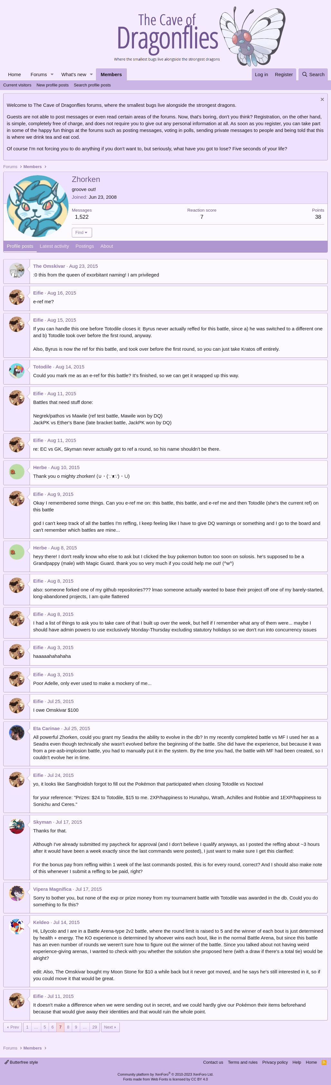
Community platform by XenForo (165, 1074)
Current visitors (17, 85)
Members (111, 74)
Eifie (38, 293)
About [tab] (106, 246)
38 (318, 217)
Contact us (213, 1062)
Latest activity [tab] (54, 246)
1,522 (82, 217)
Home (14, 74)
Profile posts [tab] (20, 246)
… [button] (36, 1027)
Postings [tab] (84, 246)
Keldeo (41, 922)
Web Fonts (159, 1079)
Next (108, 1027)
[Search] (313, 74)
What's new (73, 74)
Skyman (42, 822)
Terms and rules (243, 1062)
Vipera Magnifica (52, 889)
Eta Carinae (46, 728)
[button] (52, 74)
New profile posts (52, 85)
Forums (39, 74)
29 (94, 1027)
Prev (14, 1027)
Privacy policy (275, 1062)
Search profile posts (92, 85)
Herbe (40, 467)
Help (297, 1062)
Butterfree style (21, 1062)
